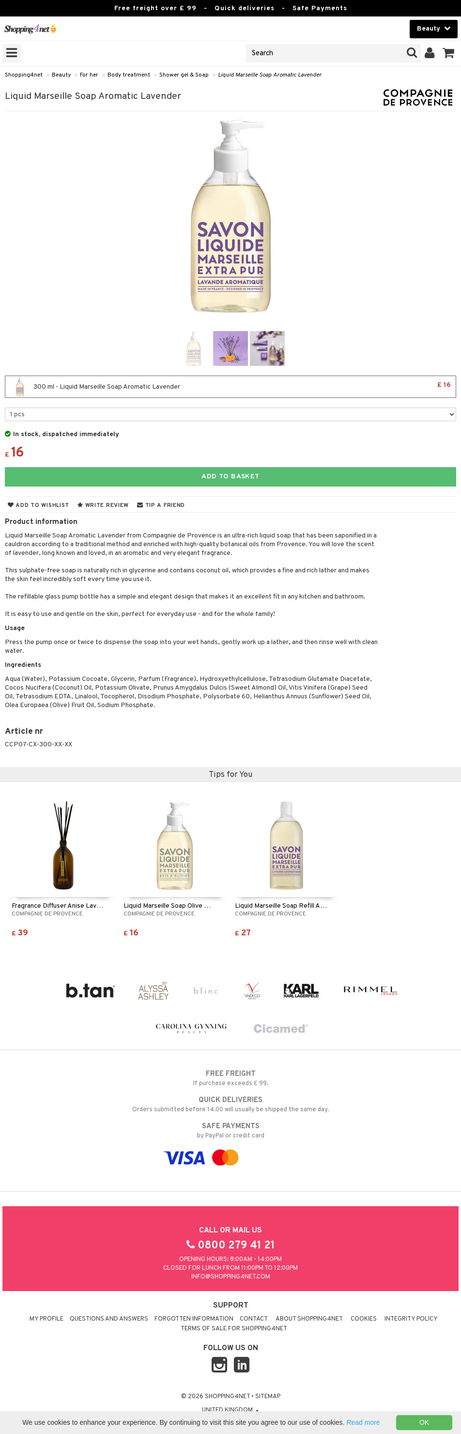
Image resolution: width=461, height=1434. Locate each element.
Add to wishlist (38, 505)
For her (89, 75)
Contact (254, 1319)
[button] (449, 53)
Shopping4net (24, 75)
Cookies (364, 1319)
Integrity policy (411, 1319)
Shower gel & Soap (184, 75)
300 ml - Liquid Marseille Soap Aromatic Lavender (230, 386)
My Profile (46, 1319)
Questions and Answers (109, 1319)
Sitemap (267, 1397)
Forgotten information (193, 1319)
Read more (363, 1422)
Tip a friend (161, 505)
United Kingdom (230, 1410)
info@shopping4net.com (230, 1277)
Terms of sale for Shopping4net (234, 1329)
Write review (103, 505)
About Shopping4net (309, 1319)
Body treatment (129, 75)
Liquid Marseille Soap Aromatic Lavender (270, 75)
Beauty (61, 75)
